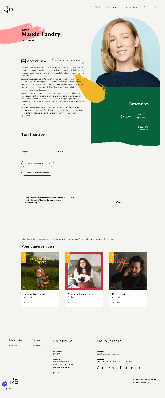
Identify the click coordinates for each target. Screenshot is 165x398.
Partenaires (37, 346)
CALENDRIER (131, 7)
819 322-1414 (110, 7)
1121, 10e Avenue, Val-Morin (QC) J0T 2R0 (114, 361)
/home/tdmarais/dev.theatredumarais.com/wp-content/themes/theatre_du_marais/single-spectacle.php (45, 200)
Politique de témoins (141, 383)
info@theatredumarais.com (109, 354)
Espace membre (35, 173)
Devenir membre (35, 164)
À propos (36, 340)
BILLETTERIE (95, 7)
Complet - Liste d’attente (68, 61)
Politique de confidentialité (144, 380)
